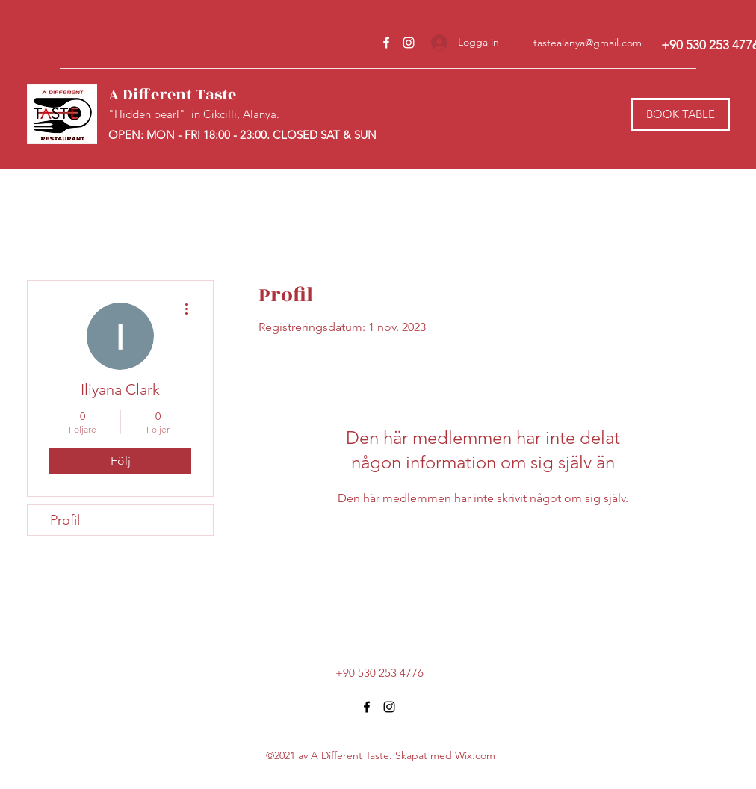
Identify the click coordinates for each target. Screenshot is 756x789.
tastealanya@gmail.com (587, 42)
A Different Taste (172, 94)
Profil (65, 520)
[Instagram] (408, 42)
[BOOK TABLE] (680, 115)
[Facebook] (386, 42)
